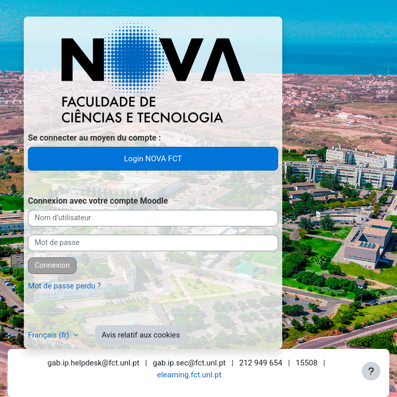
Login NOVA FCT (153, 158)
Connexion (52, 265)
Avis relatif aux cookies (141, 335)
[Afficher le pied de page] (371, 371)
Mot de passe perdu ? (64, 286)
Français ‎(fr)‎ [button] (49, 335)
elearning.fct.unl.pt (189, 374)
